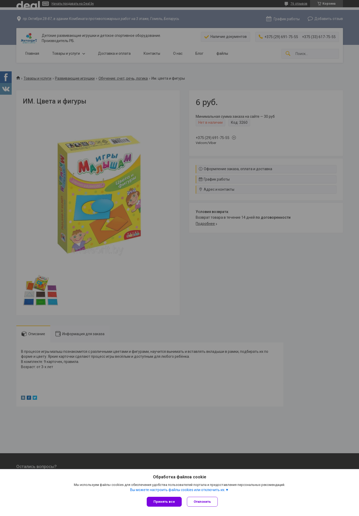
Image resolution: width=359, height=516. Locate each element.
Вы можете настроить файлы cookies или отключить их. (177, 490)
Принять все (164, 502)
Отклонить (202, 502)
